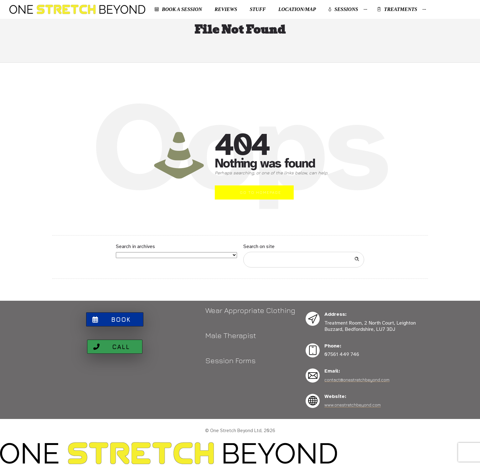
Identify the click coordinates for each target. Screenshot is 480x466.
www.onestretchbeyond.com (352, 404)
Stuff (258, 9)
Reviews (225, 9)
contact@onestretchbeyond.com (357, 379)
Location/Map (297, 9)
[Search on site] (303, 259)
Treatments (397, 9)
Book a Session (178, 9)
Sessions (343, 9)
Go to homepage (260, 192)
